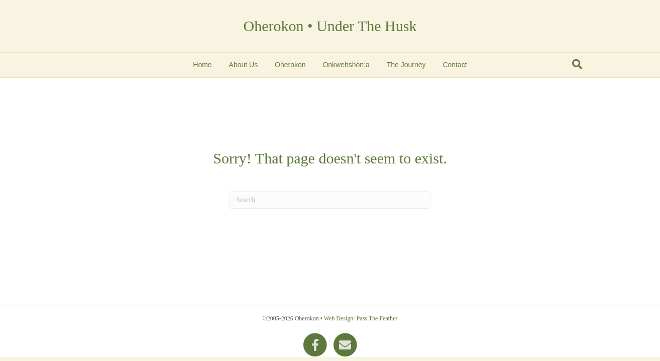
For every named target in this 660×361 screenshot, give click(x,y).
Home (202, 65)
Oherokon (290, 65)
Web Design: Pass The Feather (361, 318)
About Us (243, 65)
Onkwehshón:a (345, 65)
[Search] (577, 64)
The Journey (406, 65)
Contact (455, 65)
